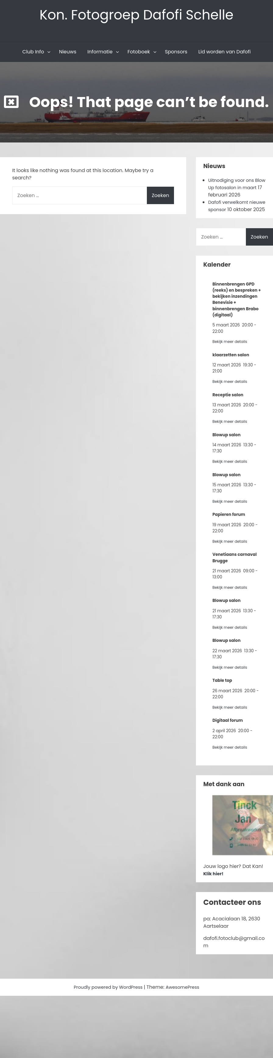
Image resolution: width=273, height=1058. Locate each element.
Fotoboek (138, 53)
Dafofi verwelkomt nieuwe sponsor (230, 208)
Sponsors (176, 53)
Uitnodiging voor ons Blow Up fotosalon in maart (233, 189)
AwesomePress (185, 996)
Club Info (33, 53)
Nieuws (67, 53)
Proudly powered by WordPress (107, 996)
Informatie (100, 53)
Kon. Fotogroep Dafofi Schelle (136, 15)
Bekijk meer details (231, 351)
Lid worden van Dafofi (224, 53)
